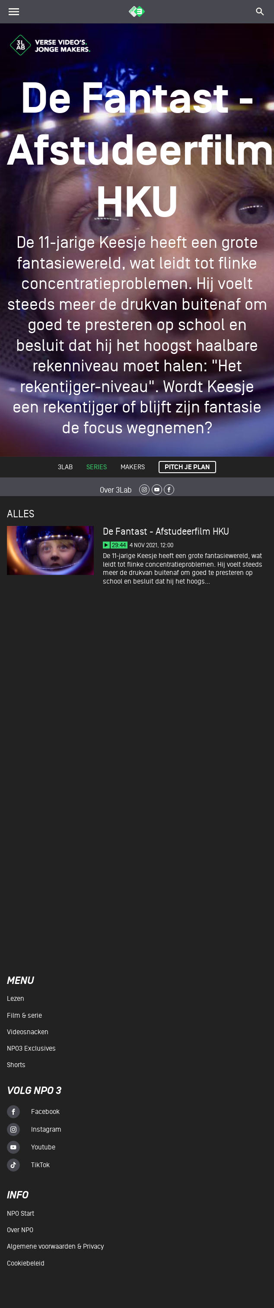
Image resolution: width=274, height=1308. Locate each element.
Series (96, 467)
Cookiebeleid (26, 1263)
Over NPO (20, 1230)
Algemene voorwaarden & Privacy (55, 1246)
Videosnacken (27, 1032)
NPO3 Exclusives (31, 1048)
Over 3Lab (116, 490)
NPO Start (20, 1213)
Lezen (15, 999)
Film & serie (24, 1015)
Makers (133, 467)
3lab (65, 467)
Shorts (16, 1065)
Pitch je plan (187, 467)
